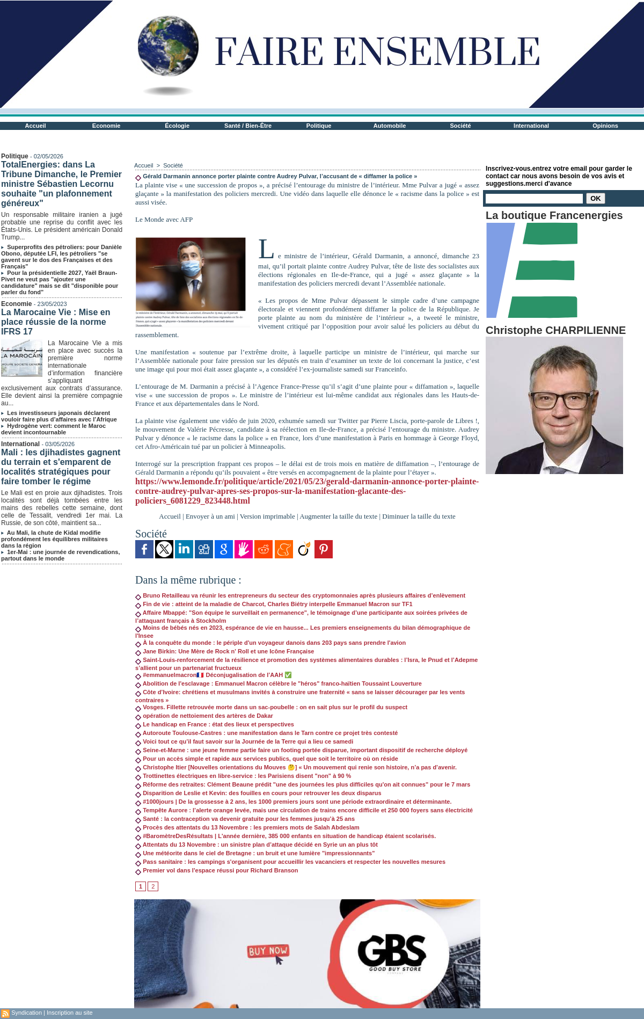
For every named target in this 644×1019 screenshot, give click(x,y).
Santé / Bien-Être (248, 125)
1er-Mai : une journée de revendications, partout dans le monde (60, 555)
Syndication (26, 1012)
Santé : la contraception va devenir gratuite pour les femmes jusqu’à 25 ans (245, 819)
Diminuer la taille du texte (418, 516)
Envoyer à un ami (210, 516)
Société (460, 125)
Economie (106, 125)
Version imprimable (267, 516)
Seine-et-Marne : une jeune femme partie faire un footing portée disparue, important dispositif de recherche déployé (301, 750)
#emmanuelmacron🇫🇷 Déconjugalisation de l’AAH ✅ (213, 675)
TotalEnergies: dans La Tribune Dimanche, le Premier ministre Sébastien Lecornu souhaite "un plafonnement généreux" (61, 184)
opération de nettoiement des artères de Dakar (204, 715)
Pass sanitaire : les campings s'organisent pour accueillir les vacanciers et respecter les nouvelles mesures (290, 861)
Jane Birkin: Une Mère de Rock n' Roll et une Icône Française (224, 651)
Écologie (177, 125)
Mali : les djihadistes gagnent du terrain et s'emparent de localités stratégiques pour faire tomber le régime (60, 467)
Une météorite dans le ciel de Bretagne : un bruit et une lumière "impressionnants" (255, 853)
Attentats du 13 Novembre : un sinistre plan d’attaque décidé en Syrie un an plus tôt (256, 844)
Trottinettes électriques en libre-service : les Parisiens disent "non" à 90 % (243, 776)
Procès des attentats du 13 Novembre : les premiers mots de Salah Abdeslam (247, 827)
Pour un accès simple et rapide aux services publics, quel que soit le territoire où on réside (266, 758)
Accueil (35, 125)
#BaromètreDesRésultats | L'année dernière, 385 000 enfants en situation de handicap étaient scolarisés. (285, 836)
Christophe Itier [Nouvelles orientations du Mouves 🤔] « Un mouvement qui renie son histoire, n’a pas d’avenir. (296, 767)
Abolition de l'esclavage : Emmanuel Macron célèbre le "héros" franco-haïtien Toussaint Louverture (278, 683)
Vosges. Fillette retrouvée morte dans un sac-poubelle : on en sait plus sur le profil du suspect (271, 707)
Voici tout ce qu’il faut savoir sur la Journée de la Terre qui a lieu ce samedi (244, 741)
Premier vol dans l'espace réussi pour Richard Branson (216, 870)
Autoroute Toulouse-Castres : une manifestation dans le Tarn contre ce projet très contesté (266, 733)
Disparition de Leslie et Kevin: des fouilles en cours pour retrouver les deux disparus (258, 793)
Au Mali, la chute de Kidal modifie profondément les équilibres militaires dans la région (54, 539)
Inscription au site (70, 1012)
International (531, 125)
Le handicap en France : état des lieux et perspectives (214, 724)
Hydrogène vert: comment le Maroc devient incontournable (53, 429)
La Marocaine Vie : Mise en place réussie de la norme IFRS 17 (55, 322)
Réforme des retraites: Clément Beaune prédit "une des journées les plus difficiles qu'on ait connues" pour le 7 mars (302, 784)
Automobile (390, 125)
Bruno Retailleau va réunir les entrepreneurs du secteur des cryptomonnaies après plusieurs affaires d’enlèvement (300, 595)
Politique (318, 125)
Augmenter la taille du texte (338, 516)
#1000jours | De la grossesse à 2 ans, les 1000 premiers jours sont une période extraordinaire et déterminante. (293, 801)
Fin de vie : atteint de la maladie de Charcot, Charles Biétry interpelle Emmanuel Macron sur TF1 (274, 604)
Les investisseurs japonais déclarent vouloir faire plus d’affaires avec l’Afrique (59, 416)
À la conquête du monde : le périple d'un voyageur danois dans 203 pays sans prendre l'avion (270, 642)
